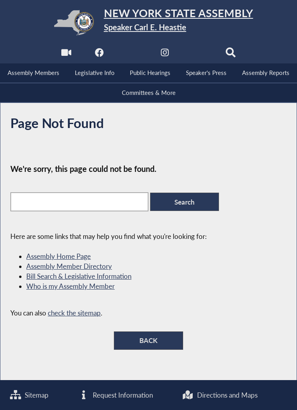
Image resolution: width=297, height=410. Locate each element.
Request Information (115, 395)
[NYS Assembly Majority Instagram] (165, 54)
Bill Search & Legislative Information (78, 276)
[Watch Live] (66, 54)
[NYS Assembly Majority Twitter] (132, 54)
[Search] (231, 54)
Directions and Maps (220, 395)
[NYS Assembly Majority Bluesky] (198, 54)
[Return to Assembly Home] (148, 22)
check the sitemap (74, 313)
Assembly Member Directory (69, 266)
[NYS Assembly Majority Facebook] (99, 54)
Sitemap (29, 395)
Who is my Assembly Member (70, 286)
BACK (148, 340)
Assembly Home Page (58, 256)
